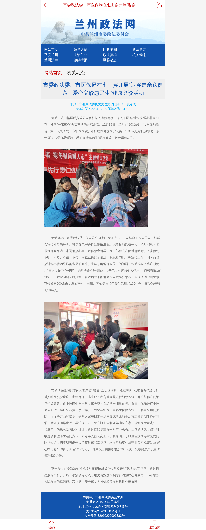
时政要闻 (110, 49)
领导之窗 (80, 49)
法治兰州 (80, 55)
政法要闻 (139, 49)
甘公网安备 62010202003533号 (103, 515)
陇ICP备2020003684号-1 (103, 511)
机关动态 (139, 55)
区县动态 (110, 60)
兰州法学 (51, 60)
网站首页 (51, 49)
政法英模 (110, 55)
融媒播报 (80, 60)
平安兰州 (51, 55)
